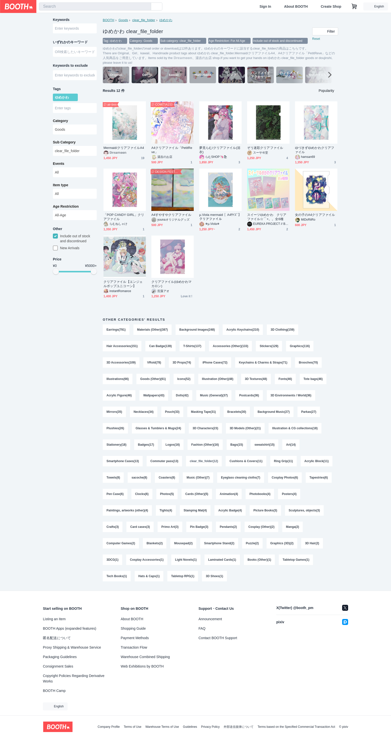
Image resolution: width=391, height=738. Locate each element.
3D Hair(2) (312, 543)
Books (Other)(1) (259, 559)
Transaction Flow (134, 647)
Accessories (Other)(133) (230, 346)
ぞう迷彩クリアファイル (265, 148)
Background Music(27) (274, 412)
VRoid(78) (154, 362)
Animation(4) (229, 494)
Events (58, 163)
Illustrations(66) (117, 379)
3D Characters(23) (205, 428)
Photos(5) (167, 494)
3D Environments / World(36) (291, 395)
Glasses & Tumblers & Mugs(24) (158, 428)
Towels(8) (113, 477)
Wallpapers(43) (153, 395)
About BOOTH (296, 6)
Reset (316, 39)
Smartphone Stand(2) (219, 543)
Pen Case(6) (115, 494)
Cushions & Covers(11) (245, 461)
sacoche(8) (139, 477)
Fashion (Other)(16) (205, 444)
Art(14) (291, 444)
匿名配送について (57, 638)
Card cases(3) (140, 527)
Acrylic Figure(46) (119, 395)
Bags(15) (236, 444)
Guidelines (190, 726)
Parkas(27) (308, 412)
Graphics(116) (300, 346)
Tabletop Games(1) (296, 559)
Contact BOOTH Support (217, 638)
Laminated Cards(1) (222, 559)
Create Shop (331, 6)
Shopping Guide (133, 628)
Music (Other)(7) (198, 477)
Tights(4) (166, 510)
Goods (123, 20)
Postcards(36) (249, 395)
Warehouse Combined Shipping (145, 657)
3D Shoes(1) (214, 576)
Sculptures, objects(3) (304, 510)
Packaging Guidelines (60, 657)
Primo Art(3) (170, 527)
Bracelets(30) (236, 412)
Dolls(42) (182, 395)
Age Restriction (66, 206)
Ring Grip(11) (283, 461)
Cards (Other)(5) (196, 494)
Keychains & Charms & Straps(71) (263, 362)
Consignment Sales (58, 666)
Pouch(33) (172, 412)
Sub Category (64, 142)
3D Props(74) (182, 362)
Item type (60, 185)
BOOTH (108, 20)
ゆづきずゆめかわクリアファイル (314, 150)
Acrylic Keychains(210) (242, 329)
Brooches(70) (308, 362)
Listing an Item (54, 619)
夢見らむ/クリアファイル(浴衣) (219, 150)
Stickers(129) (269, 346)
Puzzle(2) (252, 543)
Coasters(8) (167, 477)
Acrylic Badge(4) (230, 510)
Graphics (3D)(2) (281, 543)
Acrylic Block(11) (316, 461)
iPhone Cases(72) (214, 362)
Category (60, 121)
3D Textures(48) (256, 379)
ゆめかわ (165, 20)
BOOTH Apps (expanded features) (69, 628)
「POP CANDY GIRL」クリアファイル (123, 217)
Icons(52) (184, 379)
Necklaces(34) (144, 412)
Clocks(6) (142, 494)
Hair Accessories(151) (122, 346)
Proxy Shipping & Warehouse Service (72, 647)
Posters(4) (289, 494)
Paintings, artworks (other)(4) (127, 510)
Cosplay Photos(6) (285, 477)
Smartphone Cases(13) (122, 461)
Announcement (210, 619)
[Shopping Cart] (354, 6)
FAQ (201, 628)
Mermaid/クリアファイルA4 (123, 148)
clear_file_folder (143, 20)
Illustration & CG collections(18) (295, 428)
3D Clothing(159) (282, 329)
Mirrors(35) (114, 412)
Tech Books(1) (116, 576)
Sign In (265, 6)
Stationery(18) (116, 444)
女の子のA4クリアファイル (315, 215)
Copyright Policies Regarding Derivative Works (73, 678)
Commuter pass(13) (164, 461)
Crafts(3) (112, 527)
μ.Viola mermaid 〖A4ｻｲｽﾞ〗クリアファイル (220, 217)
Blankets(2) (155, 543)
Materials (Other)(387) (152, 329)
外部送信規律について (239, 726)
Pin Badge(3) (199, 527)
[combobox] (95, 6)
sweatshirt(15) (264, 444)
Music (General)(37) (214, 395)
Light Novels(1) (186, 559)
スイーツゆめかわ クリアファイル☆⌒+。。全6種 (266, 217)
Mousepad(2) (183, 543)
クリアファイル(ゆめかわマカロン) (171, 284)
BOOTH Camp (54, 691)
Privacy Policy (210, 726)
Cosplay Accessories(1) (147, 559)
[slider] (56, 271)
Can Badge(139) (160, 346)
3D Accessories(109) (121, 362)
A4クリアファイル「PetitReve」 (171, 150)
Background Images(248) (197, 329)
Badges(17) (146, 444)
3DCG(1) (112, 559)
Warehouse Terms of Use (162, 726)
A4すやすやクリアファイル (171, 215)
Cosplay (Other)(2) (261, 527)
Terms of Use (132, 726)
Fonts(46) (285, 379)
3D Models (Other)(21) (245, 428)
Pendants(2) (228, 527)
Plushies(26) (115, 428)
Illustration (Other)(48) (217, 379)
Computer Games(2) (120, 543)
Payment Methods (135, 638)
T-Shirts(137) (192, 346)
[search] (146, 6)
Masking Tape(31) (203, 412)
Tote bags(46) (313, 379)
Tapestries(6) (318, 477)
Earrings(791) (116, 329)
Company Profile (109, 726)
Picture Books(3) (265, 510)
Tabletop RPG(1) (182, 576)
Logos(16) (173, 444)
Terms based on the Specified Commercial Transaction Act (296, 726)
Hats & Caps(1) (149, 576)
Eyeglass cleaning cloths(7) (240, 477)
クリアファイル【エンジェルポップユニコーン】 (123, 284)
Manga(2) (292, 527)
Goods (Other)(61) (153, 379)
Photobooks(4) (259, 494)
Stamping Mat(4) (195, 510)
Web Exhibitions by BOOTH (142, 666)
